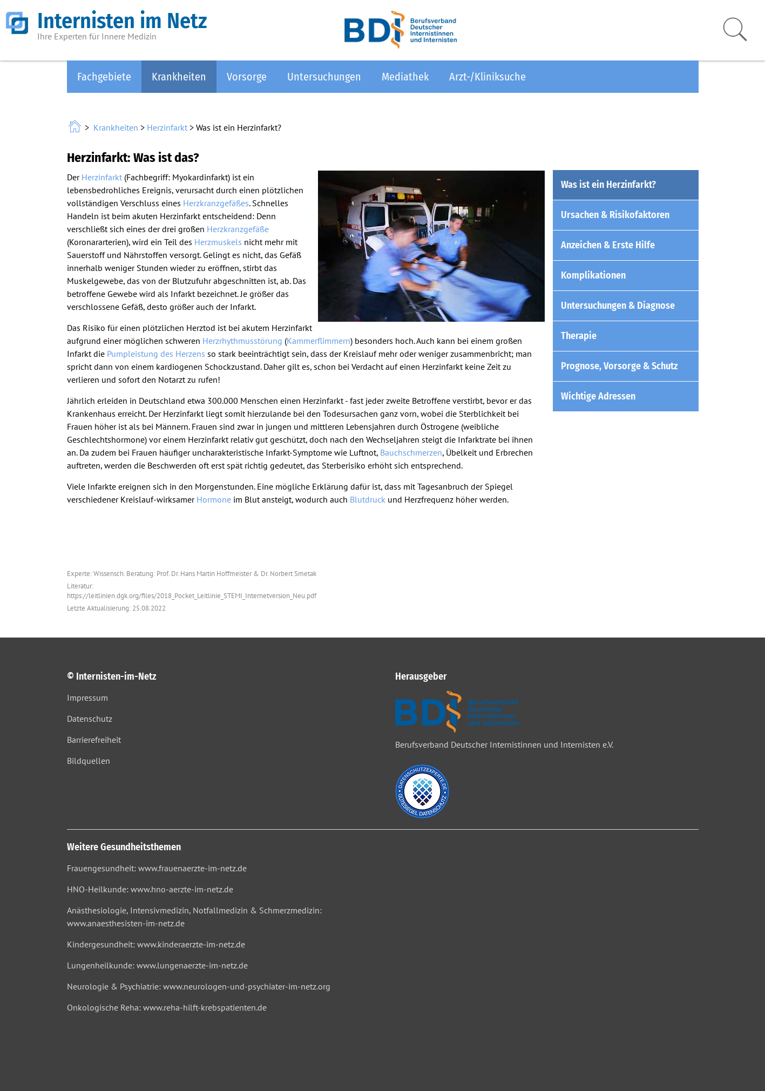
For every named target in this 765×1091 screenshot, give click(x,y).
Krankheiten (179, 76)
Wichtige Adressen (598, 396)
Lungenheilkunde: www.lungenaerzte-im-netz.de (157, 965)
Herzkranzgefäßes (216, 203)
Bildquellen (88, 760)
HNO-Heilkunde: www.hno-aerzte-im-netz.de (150, 889)
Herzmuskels (218, 241)
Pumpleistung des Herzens (156, 353)
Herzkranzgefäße (238, 228)
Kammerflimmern (318, 340)
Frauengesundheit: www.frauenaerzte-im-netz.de (157, 868)
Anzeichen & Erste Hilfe (608, 245)
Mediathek (405, 76)
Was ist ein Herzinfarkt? (608, 185)
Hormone (214, 499)
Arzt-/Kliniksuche (487, 76)
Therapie (579, 336)
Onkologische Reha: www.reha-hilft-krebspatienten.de (167, 1007)
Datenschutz (89, 718)
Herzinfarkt (167, 127)
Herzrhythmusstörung (242, 340)
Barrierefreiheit (94, 739)
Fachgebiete (104, 76)
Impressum (87, 697)
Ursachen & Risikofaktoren (615, 215)
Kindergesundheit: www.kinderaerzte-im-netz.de (156, 944)
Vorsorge (247, 76)
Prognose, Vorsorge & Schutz (619, 366)
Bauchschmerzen (411, 452)
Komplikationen (593, 275)
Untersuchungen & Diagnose (618, 305)
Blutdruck (367, 499)
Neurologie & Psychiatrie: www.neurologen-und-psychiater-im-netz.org (198, 986)
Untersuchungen (324, 76)
